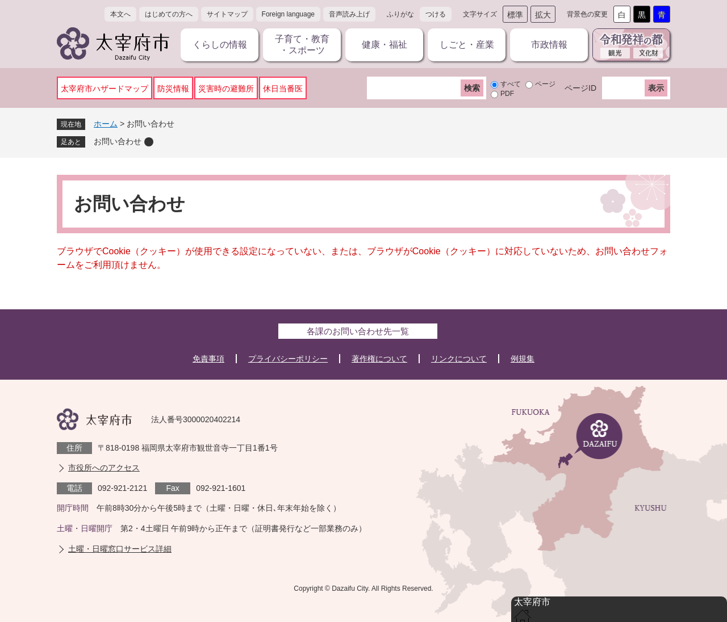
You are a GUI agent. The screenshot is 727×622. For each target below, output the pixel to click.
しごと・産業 (467, 44)
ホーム (106, 123)
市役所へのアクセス (104, 467)
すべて (510, 84)
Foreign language (288, 14)
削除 (148, 141)
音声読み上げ (349, 14)
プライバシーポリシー (288, 358)
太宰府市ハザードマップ (104, 88)
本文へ (120, 14)
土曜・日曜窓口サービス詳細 (120, 548)
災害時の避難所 (226, 88)
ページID (580, 88)
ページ (545, 84)
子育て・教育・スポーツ (302, 44)
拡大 (543, 14)
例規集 (522, 358)
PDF (507, 94)
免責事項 (208, 358)
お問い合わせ (117, 141)
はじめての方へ (169, 14)
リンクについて (459, 358)
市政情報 (549, 44)
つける (435, 14)
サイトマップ (227, 14)
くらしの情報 (220, 44)
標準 (515, 14)
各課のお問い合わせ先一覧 (358, 331)
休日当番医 (283, 88)
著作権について (379, 358)
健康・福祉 (384, 44)
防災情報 (173, 88)
